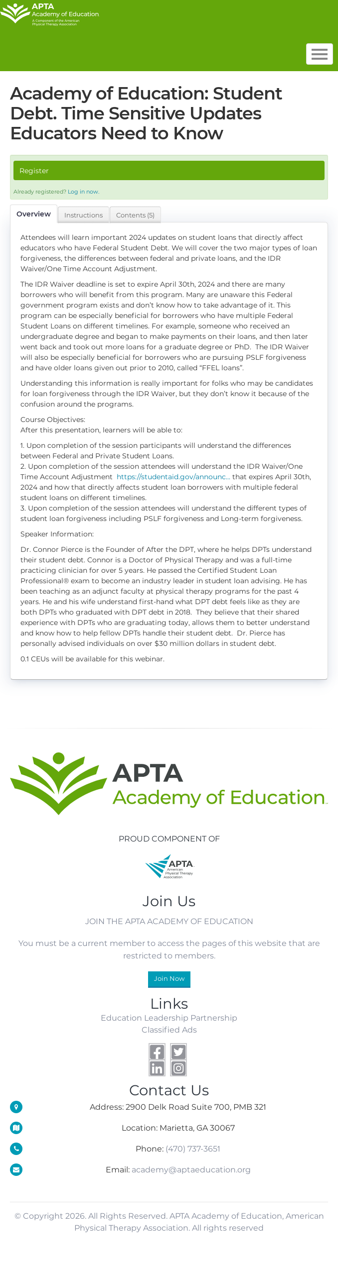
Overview (33, 214)
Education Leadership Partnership (169, 1018)
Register (34, 170)
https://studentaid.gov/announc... (173, 476)
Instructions (83, 215)
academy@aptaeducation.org (191, 1169)
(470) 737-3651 (193, 1149)
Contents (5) (135, 215)
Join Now (169, 978)
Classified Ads (169, 1030)
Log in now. (83, 191)
